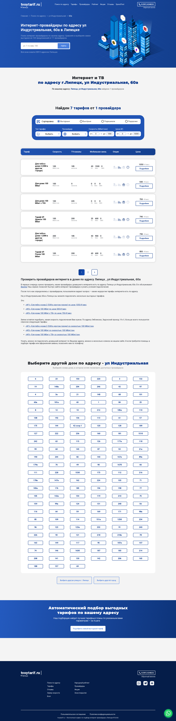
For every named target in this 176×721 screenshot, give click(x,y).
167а (119, 457)
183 (119, 550)
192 (56, 418)
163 (35, 543)
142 (98, 558)
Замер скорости (53, 693)
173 (98, 472)
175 (35, 426)
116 (35, 511)
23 (56, 379)
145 (77, 449)
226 (35, 535)
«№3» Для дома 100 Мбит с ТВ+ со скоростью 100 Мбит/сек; (53, 334)
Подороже (133, 121)
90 (98, 465)
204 (77, 387)
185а (119, 410)
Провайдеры (84, 4)
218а (119, 535)
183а (35, 488)
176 (56, 488)
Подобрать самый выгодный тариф (88, 629)
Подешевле (109, 121)
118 (140, 441)
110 (140, 410)
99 (35, 449)
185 (77, 488)
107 (140, 543)
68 (119, 394)
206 (119, 558)
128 (119, 426)
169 (98, 511)
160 (98, 433)
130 (77, 558)
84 (119, 402)
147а (56, 480)
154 (77, 496)
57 (140, 418)
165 (140, 558)
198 (119, 488)
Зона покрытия (80, 693)
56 (140, 504)
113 (98, 418)
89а (140, 457)
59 (77, 511)
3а (56, 394)
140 (98, 457)
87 (98, 449)
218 (98, 535)
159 (35, 504)
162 (77, 480)
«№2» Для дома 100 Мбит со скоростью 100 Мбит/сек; (50, 330)
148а (56, 387)
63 (56, 441)
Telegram (145, 683)
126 (98, 441)
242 (35, 441)
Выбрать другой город (106, 580)
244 (56, 457)
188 (35, 566)
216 (140, 472)
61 (119, 418)
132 (140, 379)
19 (35, 387)
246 (98, 387)
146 (56, 550)
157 (56, 566)
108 (35, 418)
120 (98, 426)
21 (77, 394)
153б (77, 472)
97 (140, 387)
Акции (102, 4)
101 (140, 394)
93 (56, 535)
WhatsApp (139, 683)
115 (77, 441)
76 (56, 465)
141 (56, 558)
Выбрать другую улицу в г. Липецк (74, 580)
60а (35, 402)
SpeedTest (120, 4)
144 (56, 426)
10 (77, 410)
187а (119, 543)
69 (77, 566)
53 (119, 449)
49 (77, 465)
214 (140, 550)
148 (98, 394)
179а (35, 465)
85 (35, 519)
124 (77, 504)
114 (77, 519)
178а (35, 480)
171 (119, 511)
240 (140, 527)
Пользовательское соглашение (73, 714)
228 (56, 472)
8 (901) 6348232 (147, 4)
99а (56, 504)
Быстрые (87, 121)
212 (98, 410)
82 (77, 457)
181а (56, 402)
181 (119, 433)
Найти (63, 46)
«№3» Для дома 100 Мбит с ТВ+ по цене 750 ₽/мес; (49, 313)
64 (56, 511)
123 (56, 527)
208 (35, 558)
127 (35, 433)
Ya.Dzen (152, 683)
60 (56, 449)
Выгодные (65, 121)
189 (140, 426)
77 (140, 488)
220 (98, 379)
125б (119, 519)
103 (119, 480)
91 (119, 527)
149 (56, 543)
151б (140, 433)
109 (56, 519)
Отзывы (110, 4)
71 (140, 480)
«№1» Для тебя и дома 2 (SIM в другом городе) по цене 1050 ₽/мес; (56, 305)
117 (77, 543)
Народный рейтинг (82, 683)
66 (140, 465)
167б (119, 465)
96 (35, 527)
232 (98, 527)
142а (56, 496)
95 (98, 543)
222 (56, 433)
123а (77, 527)
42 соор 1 (77, 426)
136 (77, 418)
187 (98, 550)
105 (35, 496)
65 (77, 402)
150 (77, 379)
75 (140, 496)
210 (119, 496)
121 (77, 535)
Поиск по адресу (62, 4)
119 (98, 496)
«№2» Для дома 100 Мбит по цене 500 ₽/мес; (46, 309)
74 (35, 550)
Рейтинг (95, 4)
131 (98, 504)
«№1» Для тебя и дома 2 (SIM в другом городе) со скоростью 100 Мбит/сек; (60, 326)
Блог (49, 696)
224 (98, 480)
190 (35, 457)
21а (140, 449)
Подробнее (144, 169)
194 (98, 488)
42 (119, 387)
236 (77, 433)
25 (140, 402)
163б (77, 550)
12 (56, 410)
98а (140, 511)
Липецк (25, 7)
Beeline (24, 287)
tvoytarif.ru (30, 4)
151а (98, 519)
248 (119, 504)
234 (140, 519)
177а (119, 441)
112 (119, 472)
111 (35, 472)
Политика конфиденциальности (102, 714)
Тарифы (74, 4)
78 (140, 535)
